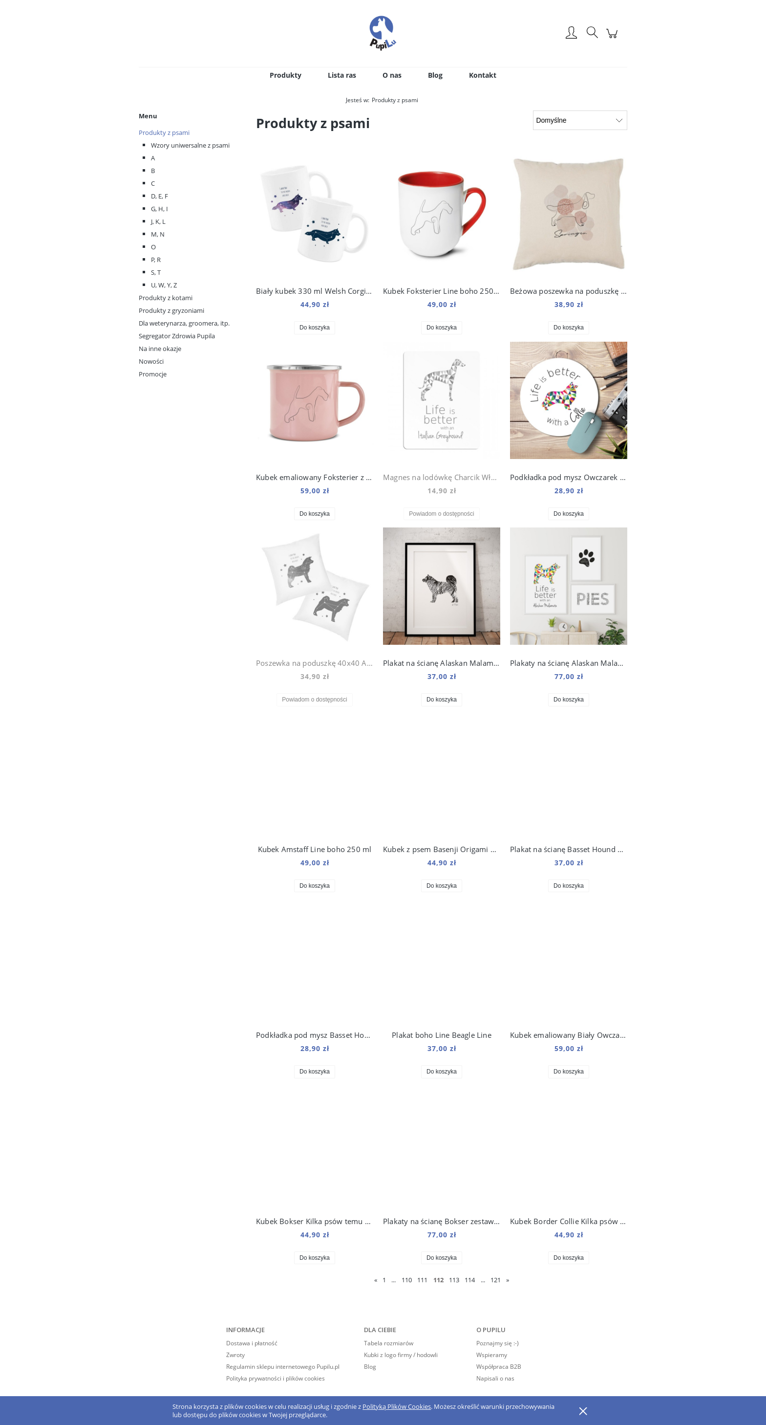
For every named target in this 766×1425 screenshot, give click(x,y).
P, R (156, 259)
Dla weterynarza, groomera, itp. (184, 323)
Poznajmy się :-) (497, 1343)
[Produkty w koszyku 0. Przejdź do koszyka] (613, 38)
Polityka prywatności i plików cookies (275, 1378)
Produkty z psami (164, 132)
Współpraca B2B (498, 1366)
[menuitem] (285, 75)
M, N (158, 234)
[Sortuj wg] (580, 120)
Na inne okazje (160, 348)
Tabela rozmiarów (388, 1343)
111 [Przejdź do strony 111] (422, 1279)
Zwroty (235, 1355)
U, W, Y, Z (164, 285)
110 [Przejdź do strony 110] (407, 1279)
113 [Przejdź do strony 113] (454, 1279)
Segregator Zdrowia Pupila (177, 335)
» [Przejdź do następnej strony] (507, 1279)
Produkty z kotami (165, 297)
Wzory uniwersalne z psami (190, 145)
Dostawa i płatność (251, 1343)
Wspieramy (491, 1355)
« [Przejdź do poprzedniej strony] (375, 1279)
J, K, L (158, 221)
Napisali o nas (495, 1378)
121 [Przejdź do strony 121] (495, 1279)
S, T (156, 272)
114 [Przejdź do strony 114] (470, 1279)
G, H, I (159, 208)
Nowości (151, 361)
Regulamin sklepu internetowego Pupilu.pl (283, 1366)
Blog (370, 1366)
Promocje (153, 374)
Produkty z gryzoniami (171, 310)
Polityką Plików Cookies (396, 1406)
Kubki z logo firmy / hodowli (401, 1355)
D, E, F (159, 196)
